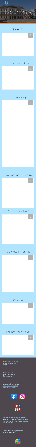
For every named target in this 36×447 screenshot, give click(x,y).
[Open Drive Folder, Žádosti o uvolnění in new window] (30, 216)
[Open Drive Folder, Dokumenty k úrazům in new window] (30, 180)
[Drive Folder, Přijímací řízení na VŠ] (18, 345)
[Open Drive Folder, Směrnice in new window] (30, 305)
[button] (2, 2)
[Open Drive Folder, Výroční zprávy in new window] (30, 102)
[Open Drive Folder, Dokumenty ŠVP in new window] (30, 68)
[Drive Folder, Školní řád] (18, 44)
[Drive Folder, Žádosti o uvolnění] (18, 229)
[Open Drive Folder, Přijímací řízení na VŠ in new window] (30, 337)
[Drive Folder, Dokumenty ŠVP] (18, 78)
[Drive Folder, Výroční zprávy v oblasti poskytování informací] (18, 273)
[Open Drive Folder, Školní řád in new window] (30, 35)
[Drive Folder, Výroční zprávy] (18, 133)
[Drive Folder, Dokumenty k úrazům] (18, 193)
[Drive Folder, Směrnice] (18, 313)
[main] (18, 12)
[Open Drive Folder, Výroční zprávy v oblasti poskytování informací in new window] (30, 257)
